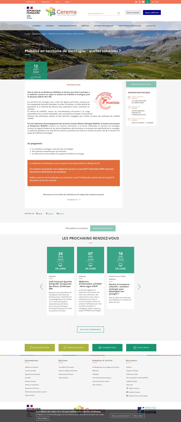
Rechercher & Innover (66, 374)
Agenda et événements (32, 374)
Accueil (27, 34)
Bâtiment (96, 371)
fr (153, 2)
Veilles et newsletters (32, 385)
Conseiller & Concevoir (66, 367)
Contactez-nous (76, 347)
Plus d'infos (43, 418)
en (157, 2)
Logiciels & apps (131, 381)
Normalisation (63, 378)
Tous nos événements (90, 329)
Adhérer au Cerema (31, 367)
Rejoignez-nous (41, 347)
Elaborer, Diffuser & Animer (68, 371)
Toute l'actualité (30, 371)
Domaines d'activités (68, 26)
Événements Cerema (39, 34)
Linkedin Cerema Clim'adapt (138, 396)
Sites (57, 2)
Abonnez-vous (109, 347)
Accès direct (31, 2)
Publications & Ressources (129, 26)
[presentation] (41, 287)
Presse (67, 2)
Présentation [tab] (73, 84)
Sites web (129, 385)
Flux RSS (27, 378)
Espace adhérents (152, 12)
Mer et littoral (97, 385)
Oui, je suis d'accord (120, 415)
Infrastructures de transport (102, 378)
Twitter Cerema (134, 388)
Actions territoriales (103, 26)
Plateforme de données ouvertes (36, 392)
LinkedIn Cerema (134, 392)
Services (85, 26)
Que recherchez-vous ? (96, 13)
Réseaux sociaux (30, 381)
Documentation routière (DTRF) (137, 378)
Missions (50, 26)
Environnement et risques (101, 381)
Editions (129, 367)
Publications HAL (132, 374)
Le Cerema (37, 26)
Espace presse (29, 395)
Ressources (46, 2)
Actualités (150, 26)
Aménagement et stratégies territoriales (106, 367)
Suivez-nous (143, 347)
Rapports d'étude (132, 371)
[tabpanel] (73, 148)
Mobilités (96, 374)
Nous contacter (133, 12)
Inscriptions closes (141, 84)
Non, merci (138, 415)
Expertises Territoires (32, 388)
